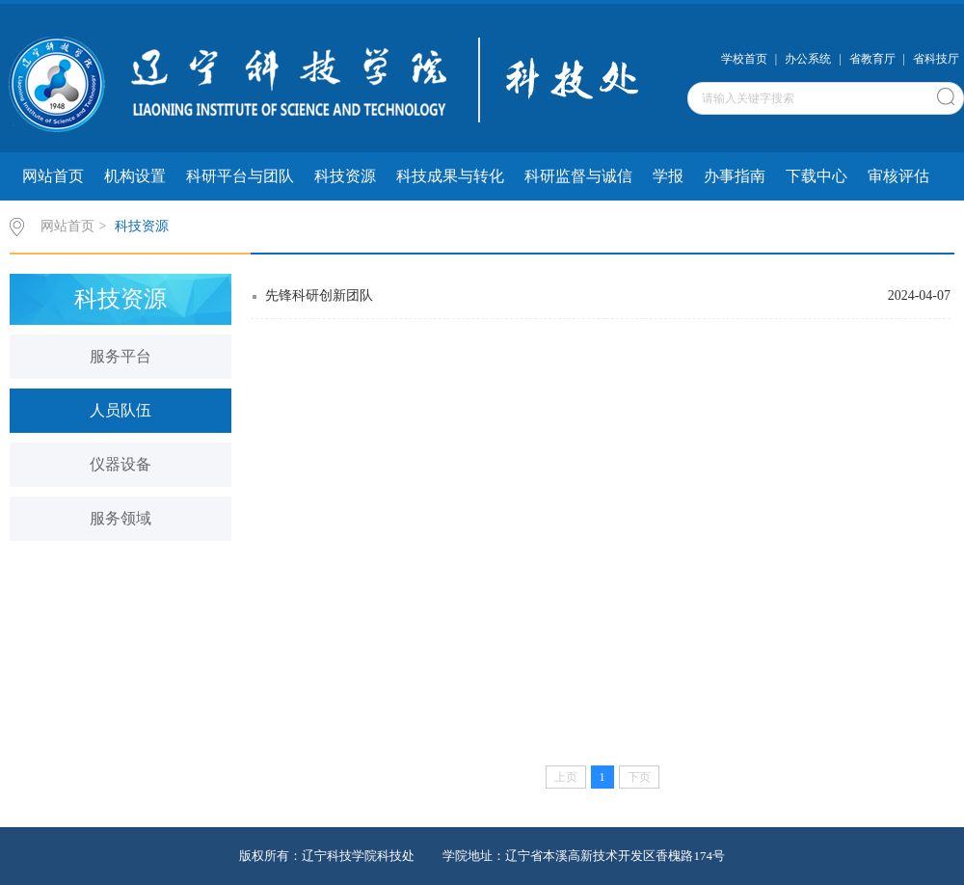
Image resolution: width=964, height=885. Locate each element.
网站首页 (53, 176)
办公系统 (808, 59)
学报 (668, 176)
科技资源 (345, 176)
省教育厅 (872, 59)
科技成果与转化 (450, 176)
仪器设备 (120, 464)
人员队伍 (120, 410)
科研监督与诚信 (578, 176)
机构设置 (135, 176)
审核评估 (898, 176)
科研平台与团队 (240, 176)
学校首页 (744, 59)
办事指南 (734, 176)
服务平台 (120, 356)
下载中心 (816, 176)
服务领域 (120, 518)
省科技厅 (936, 59)
